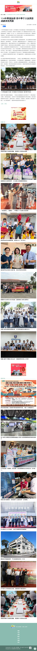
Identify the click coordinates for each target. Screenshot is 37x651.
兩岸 (19, 636)
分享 (4, 26)
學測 (5, 103)
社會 (19, 632)
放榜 (2, 103)
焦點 (19, 630)
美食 (19, 642)
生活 (19, 638)
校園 (19, 640)
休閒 (19, 634)
